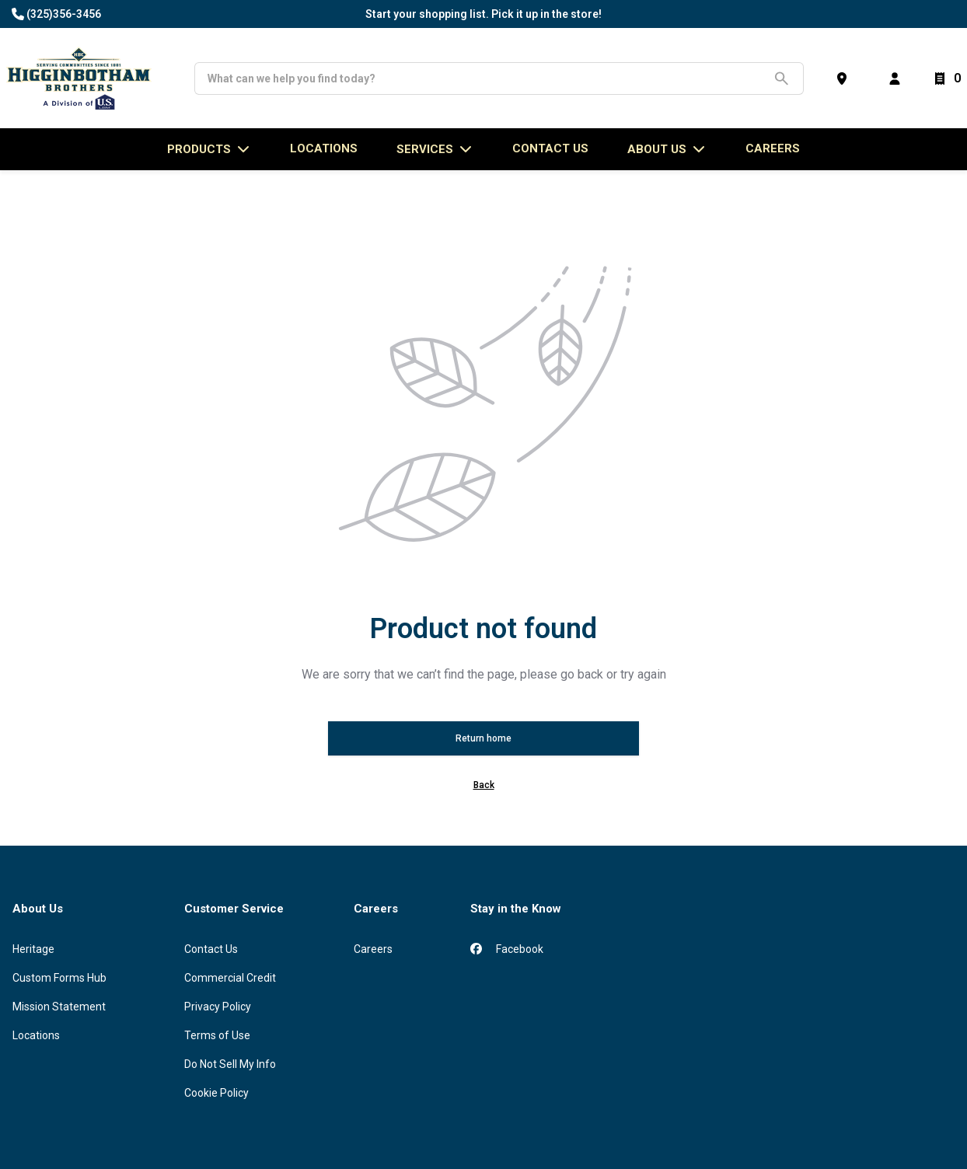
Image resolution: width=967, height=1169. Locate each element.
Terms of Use (217, 1035)
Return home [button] (483, 738)
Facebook (506, 949)
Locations (36, 1035)
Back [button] (483, 785)
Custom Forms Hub (59, 978)
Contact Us (211, 949)
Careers (772, 148)
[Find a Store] (845, 78)
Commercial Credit (230, 978)
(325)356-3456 (63, 14)
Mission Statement (59, 1006)
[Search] (487, 78)
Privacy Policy (217, 1006)
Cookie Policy (216, 1093)
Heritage (33, 949)
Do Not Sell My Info (230, 1064)
